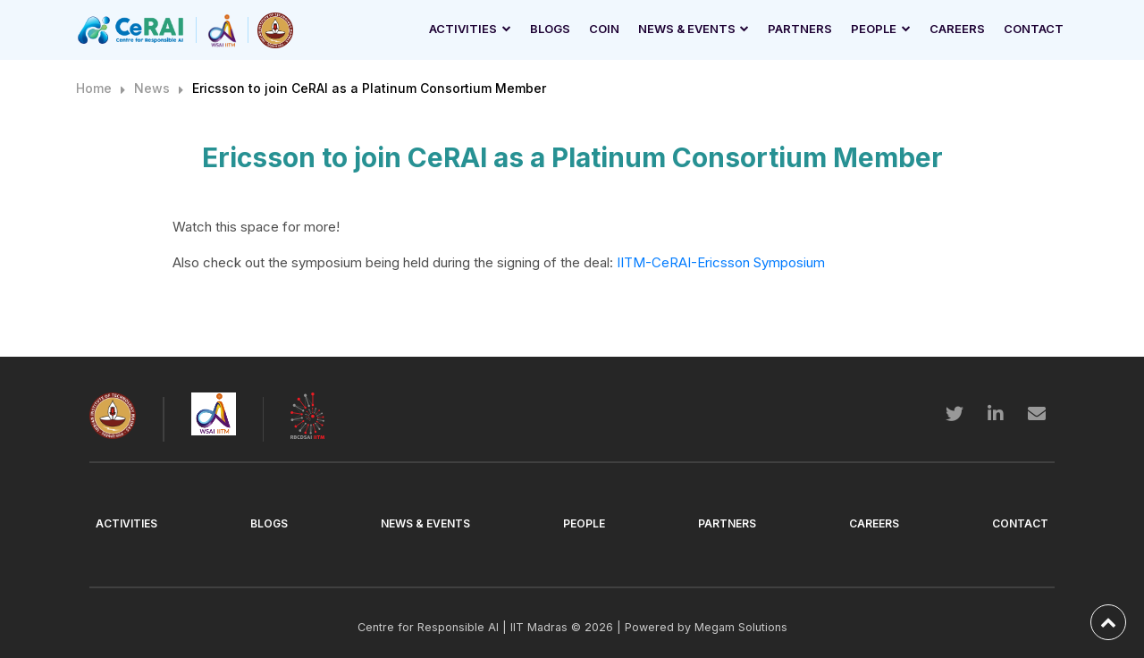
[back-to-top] (1108, 622)
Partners (800, 28)
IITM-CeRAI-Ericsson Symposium (721, 262)
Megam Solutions (740, 627)
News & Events (687, 28)
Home (94, 88)
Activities (463, 28)
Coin (604, 28)
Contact (1034, 28)
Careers (957, 28)
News (152, 88)
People (873, 28)
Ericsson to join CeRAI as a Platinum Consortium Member (369, 88)
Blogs (550, 28)
